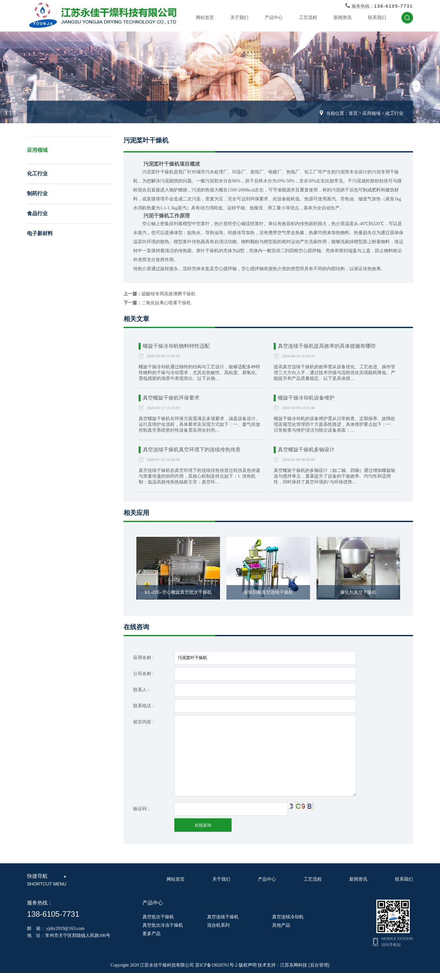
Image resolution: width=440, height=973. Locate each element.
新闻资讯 (343, 17)
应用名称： (144, 657)
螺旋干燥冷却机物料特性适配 (176, 346)
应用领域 (371, 113)
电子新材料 (40, 233)
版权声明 (248, 965)
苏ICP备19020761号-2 (216, 965)
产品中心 (274, 17)
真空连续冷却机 (288, 916)
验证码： (142, 808)
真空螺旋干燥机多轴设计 (306, 449)
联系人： (142, 689)
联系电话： (144, 705)
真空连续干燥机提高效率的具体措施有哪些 (327, 346)
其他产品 (281, 925)
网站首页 (205, 17)
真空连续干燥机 (223, 916)
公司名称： (144, 673)
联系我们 (377, 17)
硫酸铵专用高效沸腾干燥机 (169, 293)
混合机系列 (218, 925)
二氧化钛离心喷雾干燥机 (166, 302)
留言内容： (144, 722)
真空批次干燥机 (158, 916)
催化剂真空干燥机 (358, 592)
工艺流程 (308, 17)
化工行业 (394, 113)
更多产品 (151, 933)
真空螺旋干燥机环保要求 (171, 397)
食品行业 (37, 213)
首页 (353, 113)
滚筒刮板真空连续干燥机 (268, 592)
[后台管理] (318, 965)
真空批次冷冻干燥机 (162, 925)
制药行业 (37, 193)
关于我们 (239, 17)
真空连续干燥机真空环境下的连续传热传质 (192, 449)
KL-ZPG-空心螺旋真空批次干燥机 (178, 592)
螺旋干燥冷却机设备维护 (306, 397)
